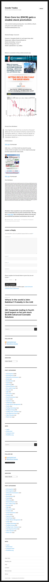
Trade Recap (9, 402)
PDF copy (7, 144)
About (6, 574)
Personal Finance (10, 386)
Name (7, 256)
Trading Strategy (10, 409)
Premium (8, 390)
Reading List (8, 561)
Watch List (9, 417)
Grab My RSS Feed (11, 342)
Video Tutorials (10, 415)
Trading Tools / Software (12, 411)
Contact (7, 567)
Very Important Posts (11, 413)
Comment (8, 236)
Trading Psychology (11, 408)
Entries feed (9, 431)
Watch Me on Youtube (12, 344)
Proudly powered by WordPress (18, 578)
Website (7, 268)
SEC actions (9, 393)
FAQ (6, 564)
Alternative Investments (12, 377)
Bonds (7, 379)
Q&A (7, 391)
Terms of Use (8, 570)
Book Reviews (9, 381)
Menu (41, 8)
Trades (8, 406)
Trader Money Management (13, 404)
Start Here (7, 558)
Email (7, 262)
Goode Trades (11, 8)
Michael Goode (10, 219)
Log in (7, 429)
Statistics (8, 395)
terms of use (10, 214)
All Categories (24, 219)
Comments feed (10, 433)
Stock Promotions (12, 221)
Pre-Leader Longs (10, 388)
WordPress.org (10, 435)
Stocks (18, 221)
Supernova (9, 400)
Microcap (7, 221)
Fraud (7, 382)
